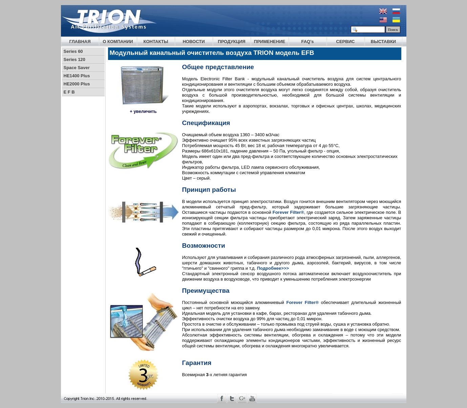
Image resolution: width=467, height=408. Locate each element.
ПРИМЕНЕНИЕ (269, 41)
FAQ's (307, 41)
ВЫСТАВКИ (383, 41)
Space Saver (77, 67)
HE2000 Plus (77, 83)
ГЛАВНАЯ (79, 41)
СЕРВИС (345, 41)
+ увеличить (143, 111)
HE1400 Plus (77, 75)
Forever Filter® (288, 212)
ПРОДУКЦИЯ (231, 41)
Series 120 (74, 59)
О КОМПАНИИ (118, 41)
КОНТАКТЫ (156, 41)
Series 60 (73, 51)
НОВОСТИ (194, 41)
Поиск (393, 29)
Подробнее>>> (273, 268)
